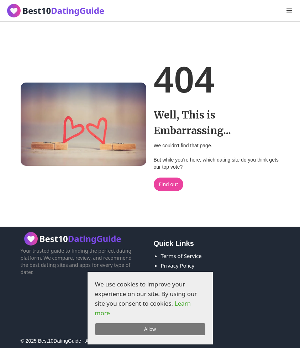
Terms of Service (181, 255)
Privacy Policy (178, 265)
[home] (54, 10)
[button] (289, 10)
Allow (150, 329)
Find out (168, 184)
